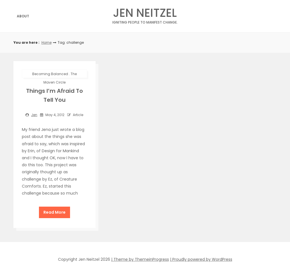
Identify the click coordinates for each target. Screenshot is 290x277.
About (23, 16)
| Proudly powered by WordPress (201, 259)
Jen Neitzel (145, 14)
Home (46, 42)
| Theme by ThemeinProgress (140, 259)
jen (34, 114)
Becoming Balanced (50, 73)
